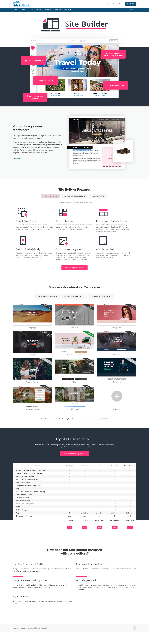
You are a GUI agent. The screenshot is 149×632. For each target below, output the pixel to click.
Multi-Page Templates (73, 296)
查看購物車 (131, 4)
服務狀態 (48, 10)
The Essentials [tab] (50, 196)
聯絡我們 (67, 10)
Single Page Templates (47, 296)
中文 (108, 4)
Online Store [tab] (98, 196)
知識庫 (38, 10)
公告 (31, 10)
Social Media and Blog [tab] (74, 196)
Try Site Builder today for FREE (75, 454)
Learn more (18, 158)
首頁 (15, 10)
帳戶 (132, 10)
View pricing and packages (74, 268)
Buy (69, 527)
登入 (114, 4)
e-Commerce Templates (101, 296)
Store (24, 10)
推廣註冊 (57, 10)
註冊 (120, 4)
